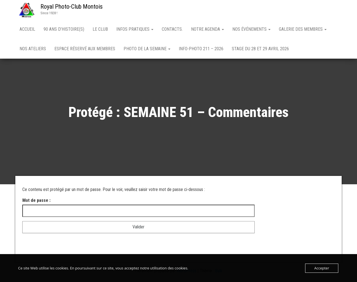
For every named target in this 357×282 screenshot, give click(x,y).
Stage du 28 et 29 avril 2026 (260, 48)
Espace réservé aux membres (84, 48)
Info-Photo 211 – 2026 (201, 48)
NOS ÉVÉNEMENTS (251, 29)
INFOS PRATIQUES (134, 29)
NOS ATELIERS (33, 48)
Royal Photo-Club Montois (71, 6)
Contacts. (172, 29)
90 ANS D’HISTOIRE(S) (64, 29)
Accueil (27, 29)
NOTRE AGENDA (207, 29)
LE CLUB (100, 29)
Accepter (321, 268)
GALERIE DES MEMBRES (303, 29)
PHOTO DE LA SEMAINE (147, 48)
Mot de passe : (138, 207)
